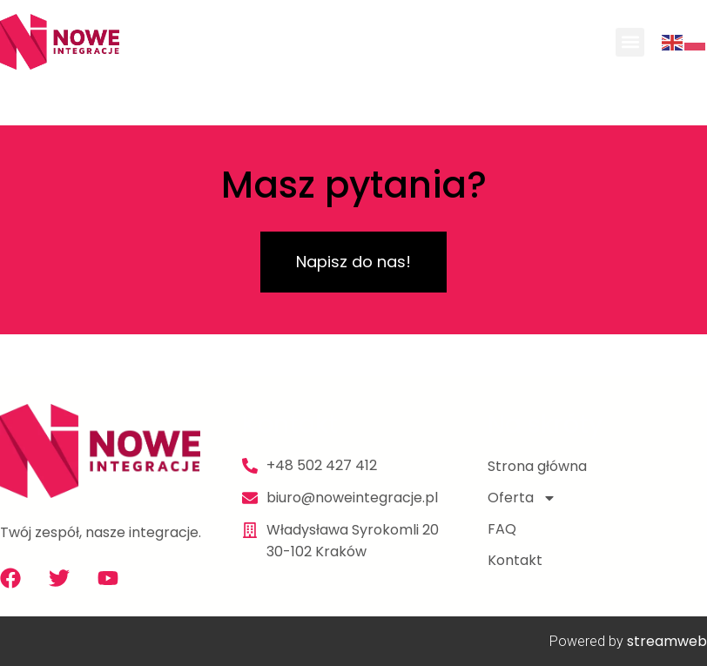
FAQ (502, 529)
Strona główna (537, 466)
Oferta (522, 498)
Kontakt (515, 560)
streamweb (667, 641)
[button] (630, 42)
